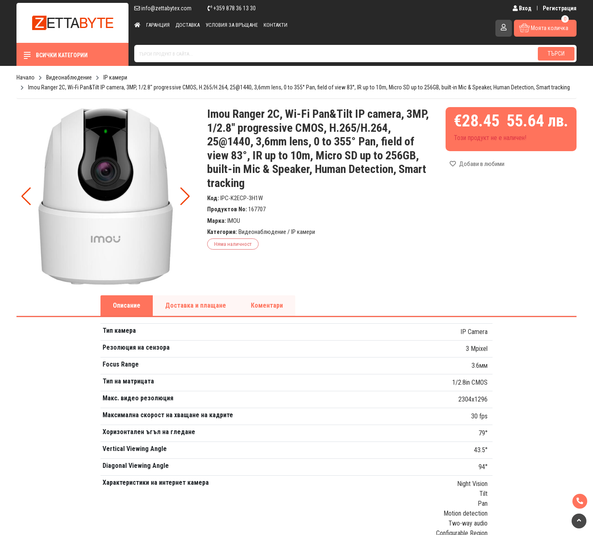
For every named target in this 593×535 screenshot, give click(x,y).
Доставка (187, 25)
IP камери (303, 232)
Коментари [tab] (267, 305)
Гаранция (158, 25)
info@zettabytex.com (162, 8)
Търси (556, 53)
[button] (185, 196)
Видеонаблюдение (262, 232)
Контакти (275, 25)
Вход (523, 8)
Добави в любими (477, 164)
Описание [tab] (126, 305)
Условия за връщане (231, 25)
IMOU (233, 220)
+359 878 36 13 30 (232, 8)
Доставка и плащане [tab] (195, 305)
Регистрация (560, 8)
